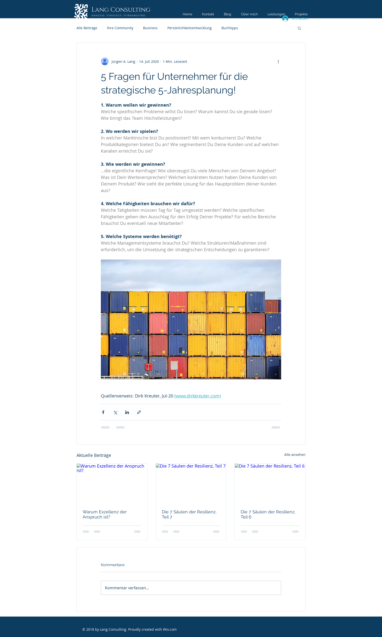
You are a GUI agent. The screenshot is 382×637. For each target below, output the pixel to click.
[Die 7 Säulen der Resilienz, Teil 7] (191, 483)
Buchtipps (229, 28)
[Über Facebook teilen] (103, 412)
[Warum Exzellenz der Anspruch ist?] (112, 483)
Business (150, 28)
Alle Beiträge (86, 28)
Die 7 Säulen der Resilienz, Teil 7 (189, 514)
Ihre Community (120, 28)
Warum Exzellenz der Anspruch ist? (105, 514)
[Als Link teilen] (139, 412)
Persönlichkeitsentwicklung (189, 28)
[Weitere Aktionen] (278, 61)
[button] (299, 28)
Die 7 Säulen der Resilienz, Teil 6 (268, 514)
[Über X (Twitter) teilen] (115, 412)
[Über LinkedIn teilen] (127, 412)
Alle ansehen (295, 454)
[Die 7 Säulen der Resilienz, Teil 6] (270, 483)
